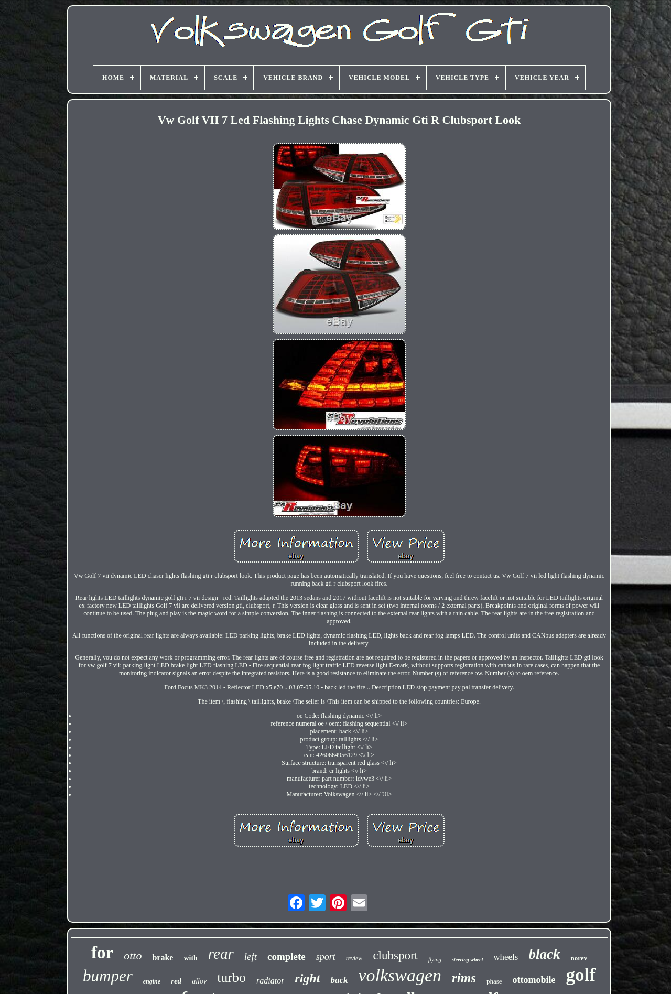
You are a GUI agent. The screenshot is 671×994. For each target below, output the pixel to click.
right (307, 978)
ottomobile (534, 980)
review (354, 958)
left (250, 956)
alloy (199, 981)
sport (326, 957)
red (176, 981)
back (339, 980)
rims (464, 978)
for (102, 952)
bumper (108, 976)
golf (581, 975)
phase (494, 981)
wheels (505, 957)
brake (162, 957)
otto (133, 955)
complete (286, 956)
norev (578, 958)
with (190, 958)
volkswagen (399, 975)
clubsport (395, 955)
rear (221, 953)
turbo (231, 977)
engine (151, 981)
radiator (270, 980)
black (544, 954)
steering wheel (467, 960)
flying (434, 959)
